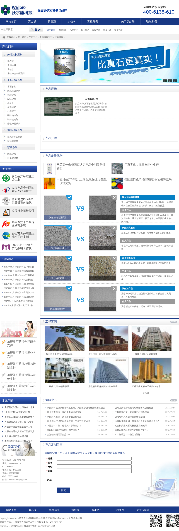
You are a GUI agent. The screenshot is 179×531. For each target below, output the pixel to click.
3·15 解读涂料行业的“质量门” (128, 434)
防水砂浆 (11, 154)
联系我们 (151, 21)
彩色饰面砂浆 (13, 123)
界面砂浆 (11, 86)
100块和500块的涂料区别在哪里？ (63, 430)
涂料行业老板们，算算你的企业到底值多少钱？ (137, 421)
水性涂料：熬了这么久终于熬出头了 (64, 425)
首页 (24, 37)
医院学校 (96, 30)
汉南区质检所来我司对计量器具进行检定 (134, 407)
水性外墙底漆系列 (16, 73)
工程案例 (92, 21)
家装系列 (12, 147)
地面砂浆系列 (14, 130)
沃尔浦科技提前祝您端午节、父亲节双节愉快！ (69, 421)
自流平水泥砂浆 (14, 136)
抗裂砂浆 (11, 95)
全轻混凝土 (12, 141)
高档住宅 (74, 30)
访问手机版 (76, 518)
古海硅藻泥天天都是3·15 (58, 434)
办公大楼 (118, 30)
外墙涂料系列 (14, 54)
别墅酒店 (63, 30)
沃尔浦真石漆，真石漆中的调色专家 (64, 412)
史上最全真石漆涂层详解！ (17, 436)
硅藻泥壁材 (12, 158)
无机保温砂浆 (13, 90)
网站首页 (11, 21)
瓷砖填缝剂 (12, 119)
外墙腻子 (11, 111)
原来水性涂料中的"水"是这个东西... (131, 430)
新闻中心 (96, 510)
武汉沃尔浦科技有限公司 (19, 10)
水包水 (71, 21)
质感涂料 (11, 65)
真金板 (32, 21)
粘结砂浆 (11, 99)
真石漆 (52, 21)
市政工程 (107, 30)
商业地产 (85, 30)
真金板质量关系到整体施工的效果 (131, 425)
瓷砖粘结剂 (12, 115)
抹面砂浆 (59, 37)
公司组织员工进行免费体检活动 (130, 416)
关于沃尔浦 (128, 21)
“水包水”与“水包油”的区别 (17, 412)
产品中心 (33, 37)
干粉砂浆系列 (46, 37)
